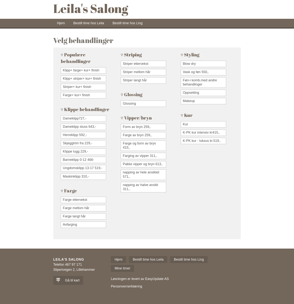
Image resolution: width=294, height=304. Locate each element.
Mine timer (122, 268)
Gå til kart (68, 280)
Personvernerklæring (126, 286)
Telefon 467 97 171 (67, 264)
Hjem (61, 23)
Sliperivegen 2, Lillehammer (74, 269)
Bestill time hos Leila (88, 23)
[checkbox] (83, 70)
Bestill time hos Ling (127, 23)
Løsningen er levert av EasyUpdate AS (140, 279)
